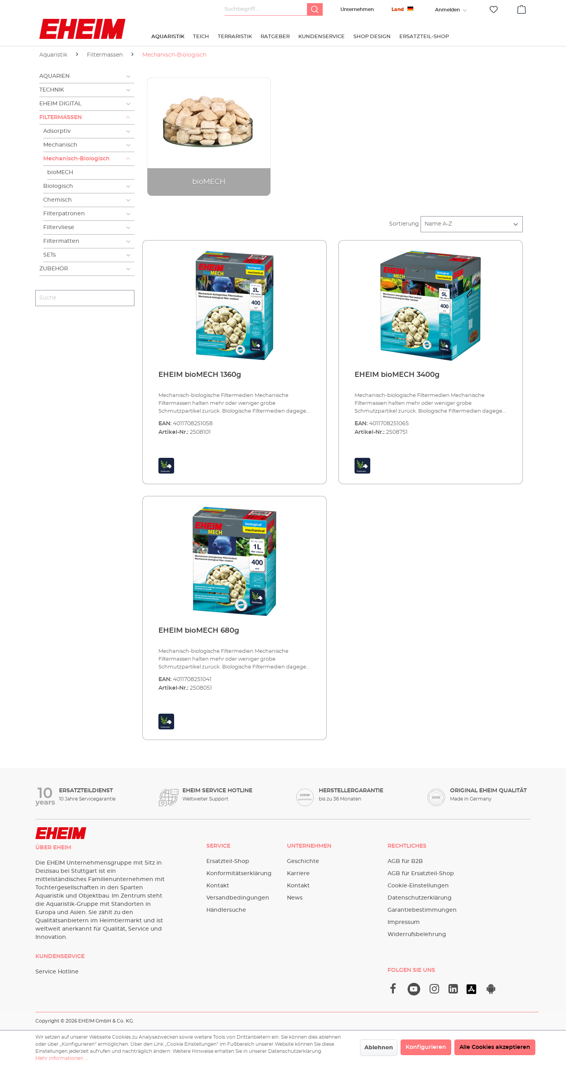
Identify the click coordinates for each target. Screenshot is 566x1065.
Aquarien (54, 76)
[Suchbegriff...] (265, 9)
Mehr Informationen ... (61, 1058)
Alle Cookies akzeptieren (494, 1047)
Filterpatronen (64, 214)
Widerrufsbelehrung (417, 934)
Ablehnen (378, 1047)
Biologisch (58, 186)
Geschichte (303, 861)
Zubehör (53, 269)
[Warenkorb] (522, 8)
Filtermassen (60, 117)
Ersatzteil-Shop (227, 861)
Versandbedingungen (237, 898)
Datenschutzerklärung (420, 898)
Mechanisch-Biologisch (76, 159)
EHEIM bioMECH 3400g (397, 374)
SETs (49, 255)
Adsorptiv (57, 131)
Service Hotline (57, 972)
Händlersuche (226, 910)
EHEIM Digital (60, 103)
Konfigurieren (426, 1047)
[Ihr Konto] (447, 10)
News (295, 898)
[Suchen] (315, 9)
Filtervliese (58, 227)
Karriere (298, 873)
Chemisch (57, 200)
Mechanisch (60, 145)
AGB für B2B (405, 861)
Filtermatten (61, 241)
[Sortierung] (472, 224)
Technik (51, 90)
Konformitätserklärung (239, 873)
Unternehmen (357, 9)
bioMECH (60, 172)
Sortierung (404, 224)
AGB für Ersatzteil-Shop (421, 873)
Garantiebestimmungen (422, 910)
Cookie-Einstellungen (418, 886)
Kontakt (217, 886)
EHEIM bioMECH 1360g (199, 374)
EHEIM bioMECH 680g (198, 630)
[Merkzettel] (494, 9)
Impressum (404, 922)
